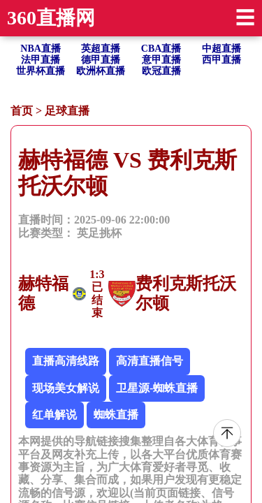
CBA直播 (161, 48)
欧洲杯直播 (100, 71)
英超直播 (100, 48)
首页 (21, 111)
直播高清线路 (65, 361)
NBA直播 (40, 48)
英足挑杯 (99, 233)
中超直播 (221, 48)
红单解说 (54, 415)
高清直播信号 (149, 361)
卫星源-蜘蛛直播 (157, 388)
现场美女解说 (65, 388)
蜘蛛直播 (116, 415)
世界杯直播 (40, 71)
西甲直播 (221, 59)
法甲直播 (40, 59)
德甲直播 (100, 59)
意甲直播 (161, 59)
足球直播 (67, 111)
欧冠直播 (161, 71)
